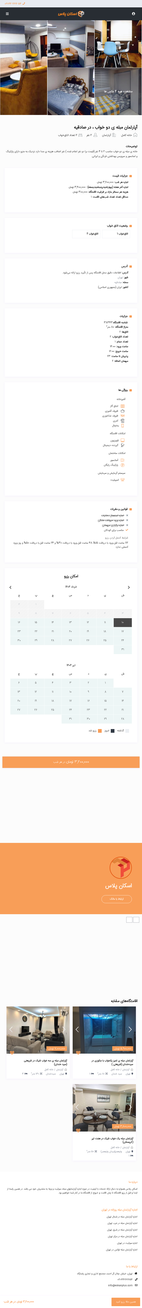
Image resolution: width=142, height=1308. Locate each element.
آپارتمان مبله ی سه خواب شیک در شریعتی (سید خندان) (45, 1062)
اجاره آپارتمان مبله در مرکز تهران (122, 1237)
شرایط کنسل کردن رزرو (116, 538)
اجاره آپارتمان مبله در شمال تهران (121, 1217)
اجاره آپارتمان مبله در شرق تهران (122, 1230)
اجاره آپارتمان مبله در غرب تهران (122, 1223)
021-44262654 (125, 1280)
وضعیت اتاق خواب (119, 226)
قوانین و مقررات (121, 509)
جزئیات (126, 316)
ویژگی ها (125, 390)
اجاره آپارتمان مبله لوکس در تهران (121, 1250)
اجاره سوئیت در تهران (127, 1243)
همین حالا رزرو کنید (126, 1302)
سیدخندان (51, 1074)
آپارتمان (106, 135)
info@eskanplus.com (120, 1286)
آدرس (126, 266)
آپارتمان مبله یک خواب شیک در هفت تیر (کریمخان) (112, 1140)
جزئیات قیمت (122, 176)
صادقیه (118, 282)
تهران (120, 277)
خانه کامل (126, 135)
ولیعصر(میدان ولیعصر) (111, 1152)
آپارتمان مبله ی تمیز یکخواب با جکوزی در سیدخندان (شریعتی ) (112, 1062)
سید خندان (116, 1074)
